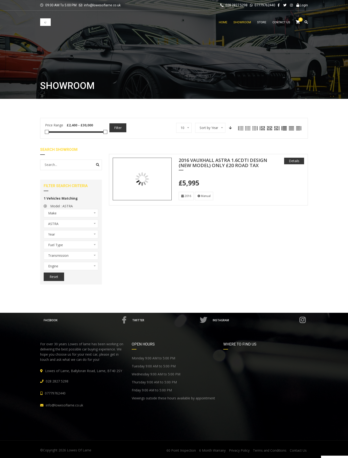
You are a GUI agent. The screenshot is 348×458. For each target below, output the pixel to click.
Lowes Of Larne (79, 450)
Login (302, 5)
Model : (58, 206)
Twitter (171, 320)
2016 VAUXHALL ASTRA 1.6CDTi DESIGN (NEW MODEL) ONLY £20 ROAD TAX (223, 163)
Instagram (259, 320)
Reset (54, 276)
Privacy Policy (239, 450)
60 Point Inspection (181, 450)
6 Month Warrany (212, 450)
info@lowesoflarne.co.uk (102, 5)
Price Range (54, 125)
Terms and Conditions (269, 450)
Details (294, 161)
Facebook (86, 320)
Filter (118, 127)
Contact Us (298, 450)
